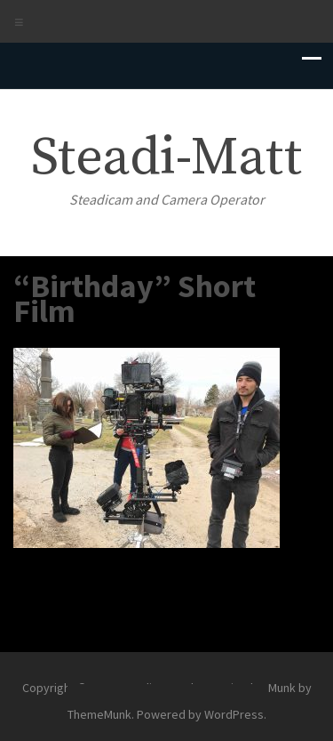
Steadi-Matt (166, 158)
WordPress (234, 714)
